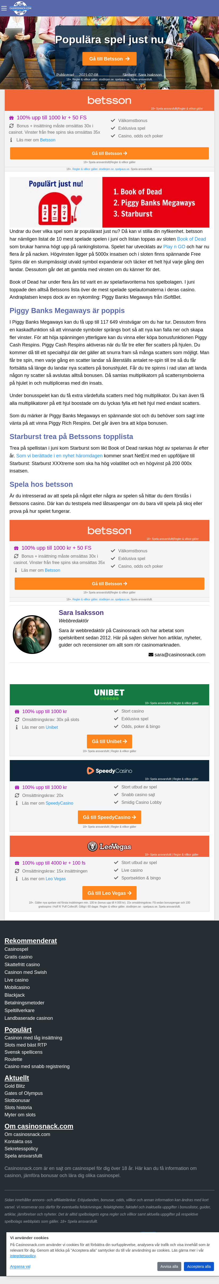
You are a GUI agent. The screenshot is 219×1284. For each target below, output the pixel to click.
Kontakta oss (18, 1141)
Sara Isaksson (150, 75)
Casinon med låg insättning (33, 1037)
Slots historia (18, 1107)
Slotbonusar (17, 1100)
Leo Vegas (56, 879)
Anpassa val (20, 1266)
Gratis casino (18, 957)
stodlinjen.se (106, 79)
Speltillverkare (20, 1010)
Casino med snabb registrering (37, 1066)
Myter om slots (20, 1114)
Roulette (13, 1059)
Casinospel (16, 949)
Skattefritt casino (22, 964)
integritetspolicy (22, 1256)
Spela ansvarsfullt (23, 1156)
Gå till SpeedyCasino (109, 817)
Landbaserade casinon (29, 1018)
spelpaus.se (122, 79)
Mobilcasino (17, 987)
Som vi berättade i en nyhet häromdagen (59, 455)
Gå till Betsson (109, 59)
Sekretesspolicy (21, 1148)
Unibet (52, 727)
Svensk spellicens (24, 1052)
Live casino (16, 980)
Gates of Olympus (24, 1093)
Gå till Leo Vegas (109, 893)
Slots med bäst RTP (26, 1045)
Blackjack (15, 995)
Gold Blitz (15, 1086)
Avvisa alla (169, 1266)
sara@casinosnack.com (180, 654)
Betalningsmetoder (24, 1002)
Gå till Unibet (109, 741)
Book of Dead (191, 239)
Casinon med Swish (26, 972)
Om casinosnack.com (27, 1134)
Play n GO (174, 246)
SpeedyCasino (59, 803)
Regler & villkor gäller (85, 79)
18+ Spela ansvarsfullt (164, 108)
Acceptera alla (199, 1266)
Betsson (48, 140)
